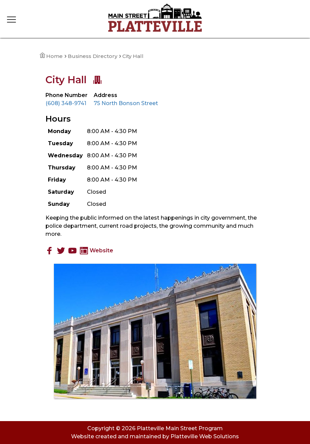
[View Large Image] (155, 331)
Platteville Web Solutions (204, 436)
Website (96, 250)
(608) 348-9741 (65, 103)
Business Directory (92, 56)
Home (51, 56)
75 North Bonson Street (126, 103)
